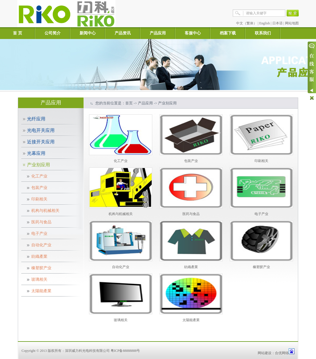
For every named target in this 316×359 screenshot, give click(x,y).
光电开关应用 (41, 130)
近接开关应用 (41, 141)
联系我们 (263, 33)
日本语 (277, 23)
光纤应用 (36, 118)
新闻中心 (88, 33)
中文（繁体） (246, 23)
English (265, 23)
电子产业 (39, 233)
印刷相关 (39, 199)
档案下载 (228, 33)
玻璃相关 (39, 279)
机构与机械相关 (45, 210)
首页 (129, 103)
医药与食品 (41, 222)
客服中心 (193, 33)
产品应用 (158, 33)
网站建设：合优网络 (273, 353)
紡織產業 (39, 256)
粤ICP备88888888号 (125, 351)
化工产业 (39, 176)
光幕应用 (36, 153)
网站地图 (292, 23)
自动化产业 (41, 245)
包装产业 (39, 188)
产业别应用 (38, 164)
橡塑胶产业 (41, 268)
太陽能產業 (41, 291)
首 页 (17, 33)
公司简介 (53, 33)
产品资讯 (123, 33)
